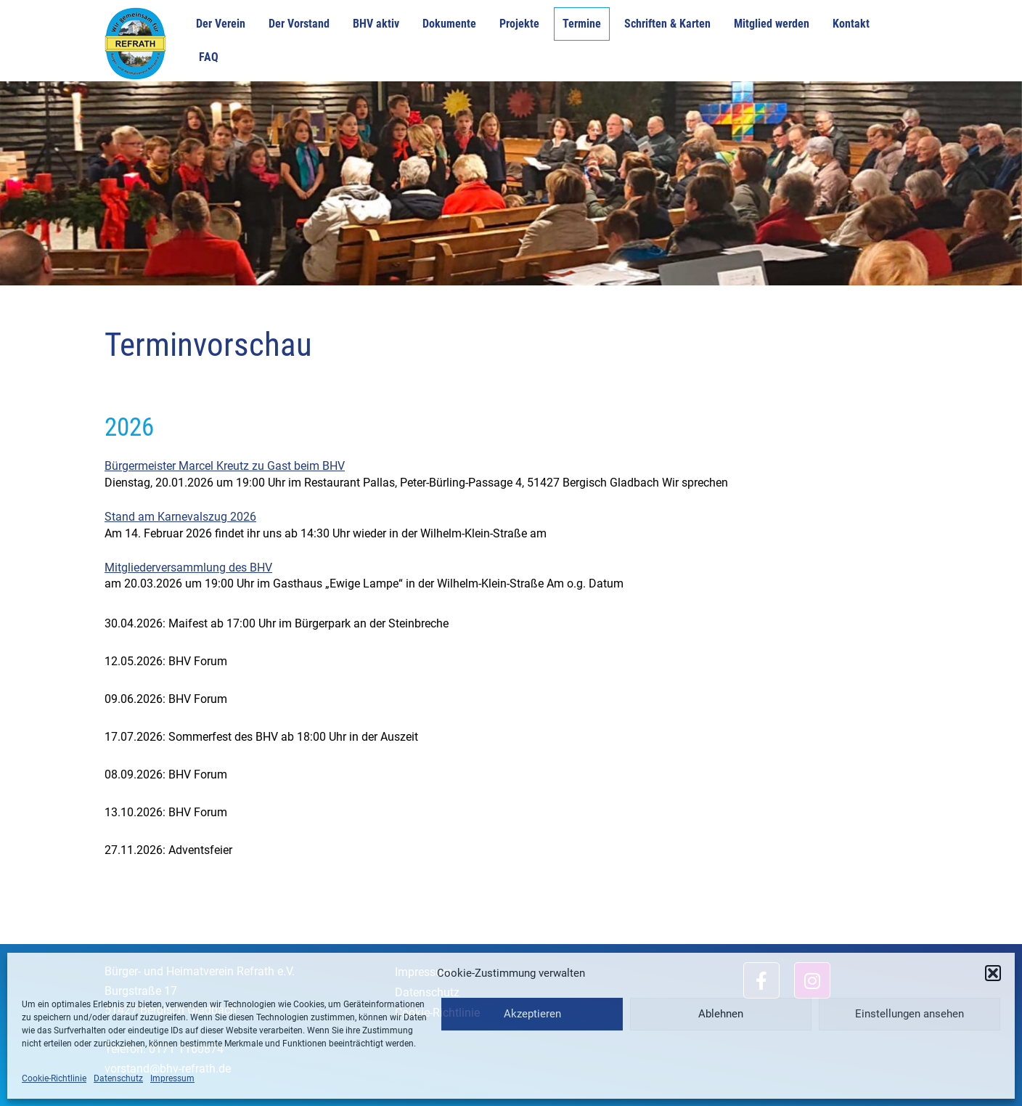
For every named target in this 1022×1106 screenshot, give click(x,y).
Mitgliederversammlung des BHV (188, 567)
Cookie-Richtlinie (54, 1078)
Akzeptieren (532, 1013)
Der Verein (220, 24)
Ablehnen (720, 1013)
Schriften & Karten (667, 24)
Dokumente (449, 24)
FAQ (208, 57)
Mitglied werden (771, 24)
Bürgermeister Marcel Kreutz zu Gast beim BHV (225, 466)
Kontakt (851, 24)
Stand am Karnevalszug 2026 (180, 517)
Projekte (519, 24)
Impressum (172, 1078)
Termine (582, 24)
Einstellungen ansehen (909, 1013)
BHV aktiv (376, 24)
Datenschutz (118, 1078)
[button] (993, 973)
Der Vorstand (299, 24)
